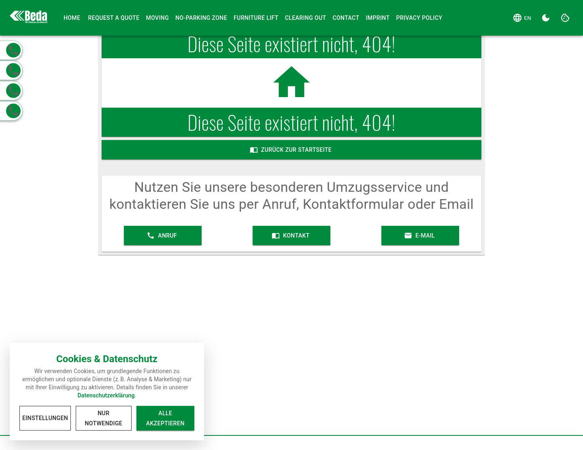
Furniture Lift (256, 18)
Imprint (377, 18)
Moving (157, 18)
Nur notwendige (103, 418)
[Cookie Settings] (565, 18)
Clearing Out (306, 18)
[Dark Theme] (546, 18)
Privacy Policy (419, 18)
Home (72, 18)
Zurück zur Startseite (292, 149)
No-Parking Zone (201, 18)
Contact (346, 18)
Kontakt (291, 235)
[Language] (521, 18)
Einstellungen (45, 418)
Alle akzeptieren (165, 418)
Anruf (163, 235)
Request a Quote (114, 18)
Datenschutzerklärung (105, 395)
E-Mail (420, 235)
